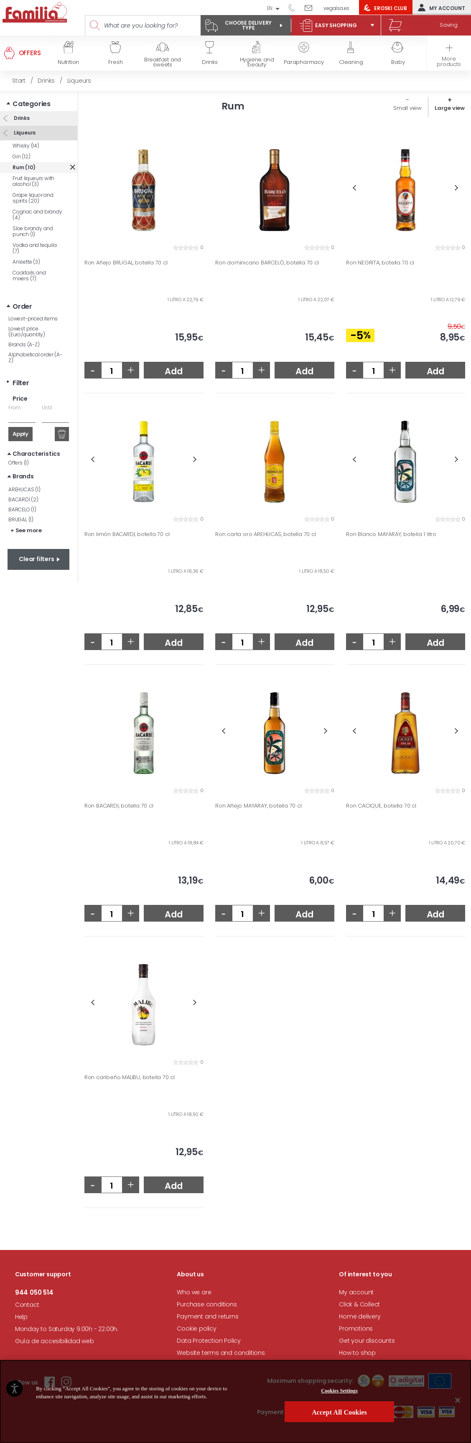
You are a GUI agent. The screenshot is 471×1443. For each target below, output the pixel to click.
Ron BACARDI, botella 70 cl (118, 806)
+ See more (26, 530)
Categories (32, 104)
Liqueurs (24, 132)
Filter (21, 383)
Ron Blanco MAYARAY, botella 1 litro (391, 534)
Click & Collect (359, 1304)
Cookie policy (196, 1328)
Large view (450, 108)
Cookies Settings (339, 1391)
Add (173, 371)
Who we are (194, 1292)
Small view (407, 108)
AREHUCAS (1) (24, 489)
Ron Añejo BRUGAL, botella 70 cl (126, 263)
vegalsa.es (336, 8)
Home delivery (359, 1316)
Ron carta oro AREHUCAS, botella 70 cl (265, 534)
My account (439, 7)
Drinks (21, 118)
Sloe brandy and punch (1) (33, 231)
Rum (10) (24, 167)
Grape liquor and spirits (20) (33, 197)
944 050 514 (294, 7)
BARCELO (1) (22, 509)
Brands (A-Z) (24, 344)
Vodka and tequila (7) (35, 247)
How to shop (357, 1353)
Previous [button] (354, 188)
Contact (27, 1305)
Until (47, 407)
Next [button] (456, 188)
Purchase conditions (207, 1304)
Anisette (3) (26, 261)
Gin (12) (21, 156)
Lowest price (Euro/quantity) (26, 331)
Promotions (356, 1328)
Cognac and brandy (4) (37, 214)
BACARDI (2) (23, 499)
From (14, 407)
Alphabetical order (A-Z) (35, 357)
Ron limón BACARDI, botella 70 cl (127, 534)
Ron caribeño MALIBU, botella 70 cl (129, 1077)
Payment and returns (207, 1316)
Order (22, 306)
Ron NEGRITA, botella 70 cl (380, 263)
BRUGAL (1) (20, 519)
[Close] (457, 1400)
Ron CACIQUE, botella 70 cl (381, 806)
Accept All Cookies (339, 1412)
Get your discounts (367, 1340)
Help (21, 1317)
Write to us (311, 7)
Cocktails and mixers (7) (29, 275)
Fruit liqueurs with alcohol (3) (33, 181)
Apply (20, 434)
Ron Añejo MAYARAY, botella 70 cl (258, 806)
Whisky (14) (26, 145)
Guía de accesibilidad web (54, 1341)
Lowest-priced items (33, 318)
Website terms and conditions (221, 1353)
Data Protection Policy (209, 1340)
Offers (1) (18, 462)
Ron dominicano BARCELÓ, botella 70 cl (267, 263)
